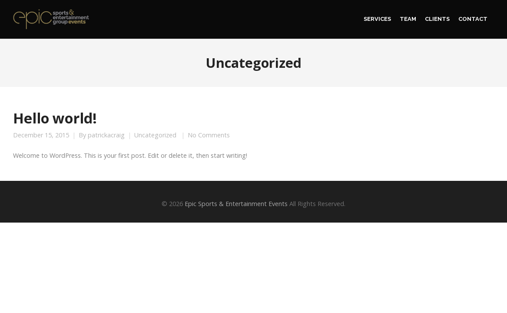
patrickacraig (106, 135)
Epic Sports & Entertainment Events (236, 204)
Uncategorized (155, 135)
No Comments (209, 135)
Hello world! (55, 117)
